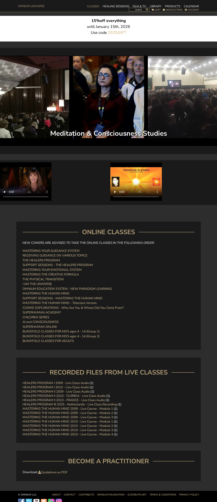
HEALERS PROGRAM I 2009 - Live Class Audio (56, 383)
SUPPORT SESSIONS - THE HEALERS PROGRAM (58, 265)
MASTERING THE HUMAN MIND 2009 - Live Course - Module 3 (68, 417)
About (56, 494)
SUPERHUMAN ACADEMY (42, 312)
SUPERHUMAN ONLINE (40, 327)
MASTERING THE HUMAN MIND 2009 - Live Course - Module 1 (68, 409)
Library (155, 6)
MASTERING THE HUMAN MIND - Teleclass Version (60, 303)
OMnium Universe (31, 6)
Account (193, 9)
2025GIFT (117, 32)
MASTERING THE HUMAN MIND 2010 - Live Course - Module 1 (68, 421)
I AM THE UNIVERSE (37, 284)
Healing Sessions (116, 6)
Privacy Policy (189, 494)
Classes (93, 6)
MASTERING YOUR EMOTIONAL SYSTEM (52, 270)
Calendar (191, 6)
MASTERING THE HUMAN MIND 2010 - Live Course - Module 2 (68, 426)
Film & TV (139, 6)
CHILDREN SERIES (36, 317)
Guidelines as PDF (54, 472)
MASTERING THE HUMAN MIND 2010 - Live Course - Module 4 (68, 434)
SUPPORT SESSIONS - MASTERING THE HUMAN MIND (63, 298)
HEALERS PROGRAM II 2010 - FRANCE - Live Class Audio (64, 400)
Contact (70, 494)
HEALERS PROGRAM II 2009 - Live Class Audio (56, 391)
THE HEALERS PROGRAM (41, 260)
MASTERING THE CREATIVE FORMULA (51, 274)
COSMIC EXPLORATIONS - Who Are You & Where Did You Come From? (73, 308)
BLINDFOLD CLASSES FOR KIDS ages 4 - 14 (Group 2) (61, 336)
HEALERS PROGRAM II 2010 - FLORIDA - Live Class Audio (64, 396)
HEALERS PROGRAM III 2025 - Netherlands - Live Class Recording (70, 404)
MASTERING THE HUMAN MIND (46, 293)
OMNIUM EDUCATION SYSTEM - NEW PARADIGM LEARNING (67, 289)
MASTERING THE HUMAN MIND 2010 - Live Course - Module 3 (68, 430)
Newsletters (174, 9)
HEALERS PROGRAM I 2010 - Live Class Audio (56, 387)
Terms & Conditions (163, 494)
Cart (158, 9)
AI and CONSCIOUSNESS (41, 322)
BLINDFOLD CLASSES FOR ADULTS (48, 341)
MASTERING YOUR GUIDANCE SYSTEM (51, 251)
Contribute (86, 494)
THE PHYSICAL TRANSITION (43, 279)
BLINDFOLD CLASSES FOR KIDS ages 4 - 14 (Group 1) (61, 331)
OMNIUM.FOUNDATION (111, 494)
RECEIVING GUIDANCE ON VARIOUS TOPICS (55, 255)
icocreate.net (137, 494)
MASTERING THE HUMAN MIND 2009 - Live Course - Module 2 (68, 413)
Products (172, 6)
